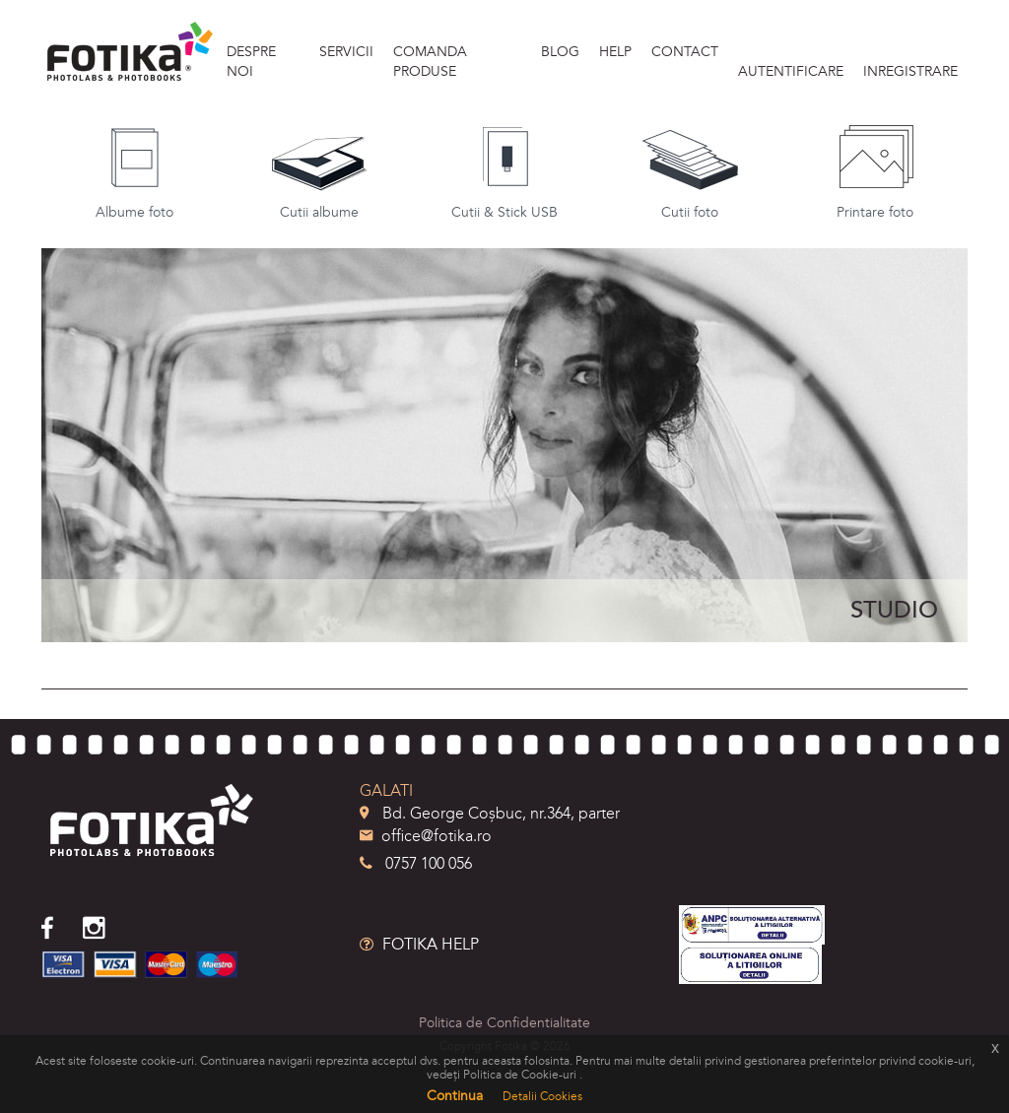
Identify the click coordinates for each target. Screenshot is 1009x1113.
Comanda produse (430, 61)
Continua (455, 1095)
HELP (615, 51)
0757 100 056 (416, 864)
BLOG (560, 51)
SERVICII (346, 51)
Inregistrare (910, 71)
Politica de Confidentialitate (504, 1023)
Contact (684, 51)
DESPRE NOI (251, 61)
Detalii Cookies (542, 1096)
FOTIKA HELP (419, 944)
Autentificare (790, 71)
